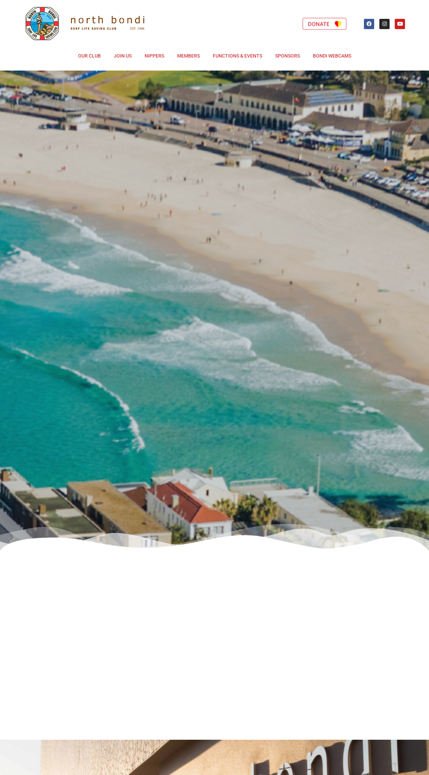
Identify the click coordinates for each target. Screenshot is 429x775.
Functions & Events (237, 56)
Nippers (154, 56)
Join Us (123, 56)
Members (188, 56)
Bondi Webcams (332, 56)
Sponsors (287, 56)
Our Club (89, 56)
